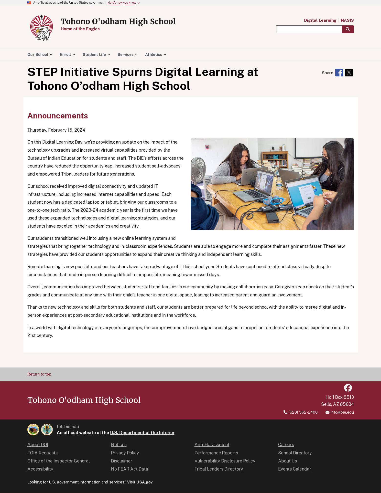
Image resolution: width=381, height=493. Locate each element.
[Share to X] (349, 72)
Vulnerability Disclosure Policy (225, 460)
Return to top (39, 374)
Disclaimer (121, 460)
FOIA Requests (42, 452)
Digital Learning (320, 20)
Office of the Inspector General (58, 460)
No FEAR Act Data (129, 469)
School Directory (295, 452)
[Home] (42, 39)
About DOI (37, 444)
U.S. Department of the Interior (142, 432)
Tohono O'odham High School (118, 21)
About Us (287, 460)
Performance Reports (216, 452)
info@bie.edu (342, 412)
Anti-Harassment (212, 444)
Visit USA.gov (139, 482)
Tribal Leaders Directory (219, 469)
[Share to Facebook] (339, 72)
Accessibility (40, 469)
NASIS (347, 20)
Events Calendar (294, 469)
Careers (286, 444)
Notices (119, 444)
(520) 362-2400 (303, 412)
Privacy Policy (125, 452)
